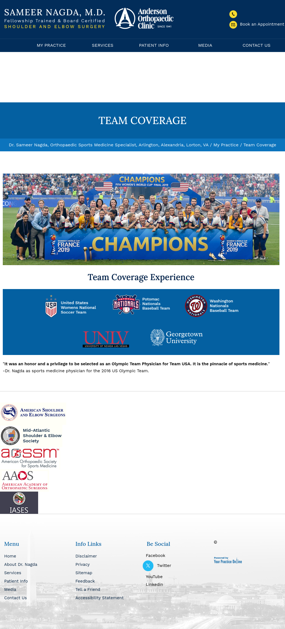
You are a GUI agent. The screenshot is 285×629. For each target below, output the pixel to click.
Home (14, 45)
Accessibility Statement (99, 597)
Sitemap (83, 572)
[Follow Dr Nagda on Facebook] (178, 555)
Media (205, 45)
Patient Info (154, 45)
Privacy (82, 564)
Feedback (85, 581)
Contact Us (256, 45)
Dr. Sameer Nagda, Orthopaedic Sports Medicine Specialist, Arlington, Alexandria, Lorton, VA (108, 144)
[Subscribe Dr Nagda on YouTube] (178, 576)
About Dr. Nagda (20, 564)
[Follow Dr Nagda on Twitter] (178, 565)
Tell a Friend (87, 589)
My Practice (51, 45)
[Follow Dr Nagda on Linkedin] (178, 584)
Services (102, 45)
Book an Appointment (256, 24)
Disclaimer (86, 556)
